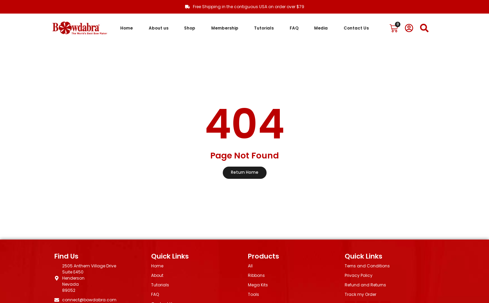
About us (158, 28)
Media (321, 28)
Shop (189, 28)
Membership (224, 28)
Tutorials (264, 28)
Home (126, 28)
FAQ (294, 28)
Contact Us (356, 28)
